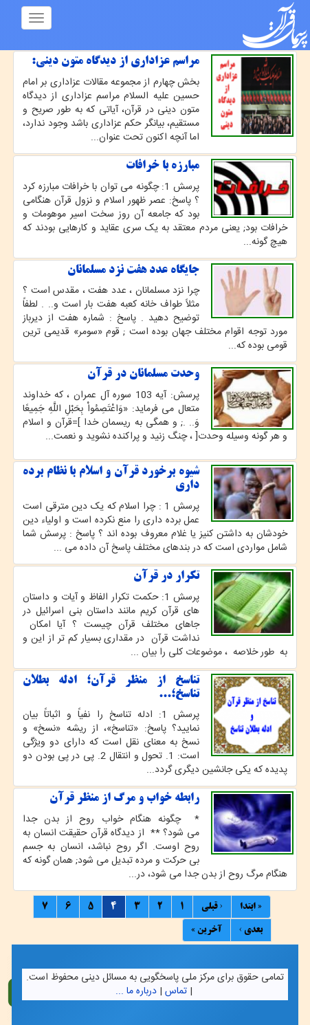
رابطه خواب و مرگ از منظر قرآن (124, 798)
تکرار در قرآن (166, 576)
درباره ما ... (136, 991)
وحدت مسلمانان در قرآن (143, 374)
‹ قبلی (212, 907)
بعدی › (251, 930)
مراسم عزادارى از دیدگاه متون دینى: (115, 61)
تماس (176, 991)
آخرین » (206, 930)
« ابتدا (251, 907)
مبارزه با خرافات (162, 165)
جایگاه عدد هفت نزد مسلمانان (133, 270)
